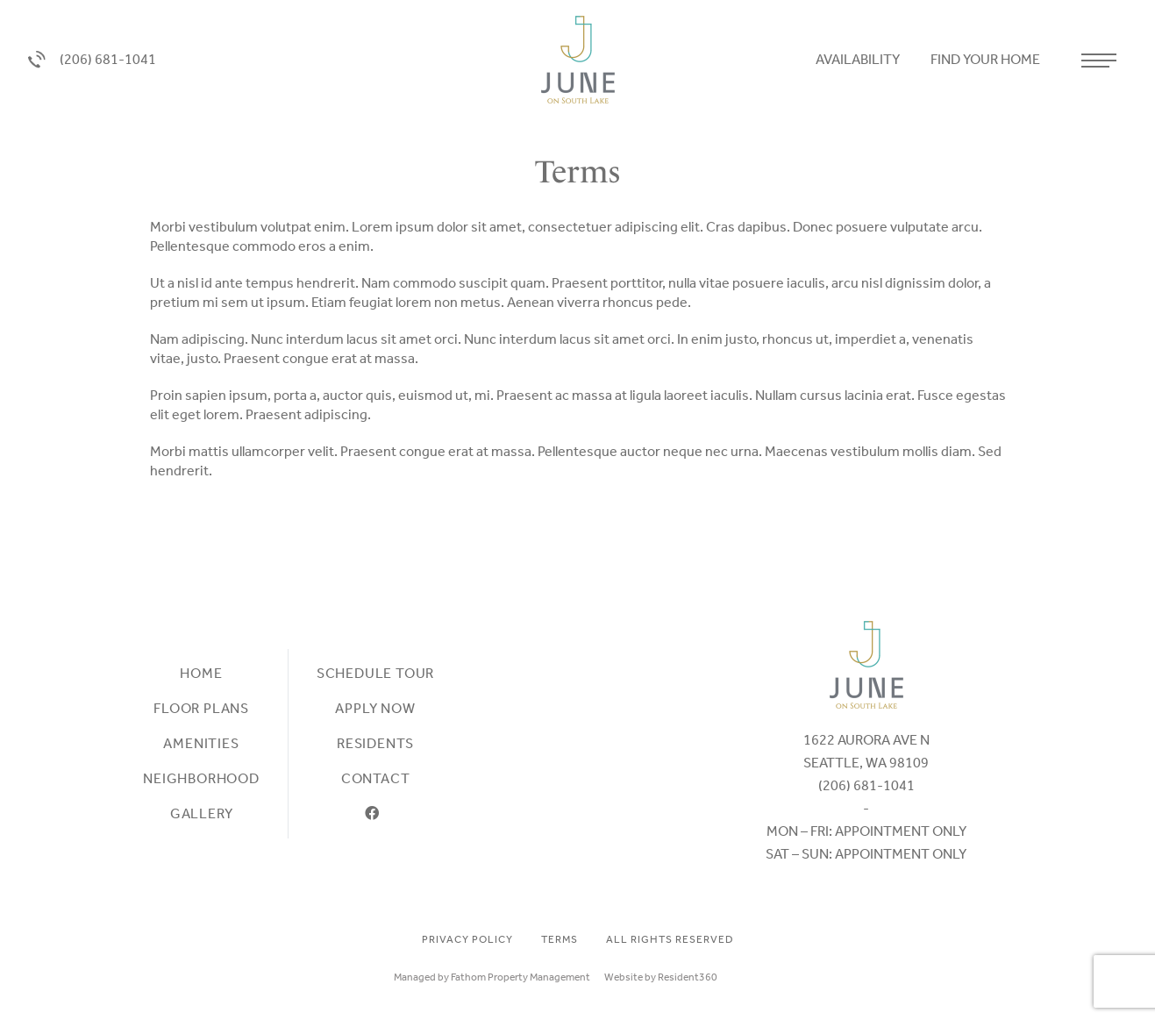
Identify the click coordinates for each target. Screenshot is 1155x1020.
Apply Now (375, 708)
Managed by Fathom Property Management (492, 977)
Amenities (201, 743)
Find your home (986, 59)
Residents (375, 743)
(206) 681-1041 (92, 60)
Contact (375, 778)
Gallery (201, 813)
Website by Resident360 (660, 977)
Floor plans (201, 708)
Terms (559, 939)
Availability (859, 59)
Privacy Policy (467, 939)
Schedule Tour (375, 673)
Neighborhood (201, 778)
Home (201, 673)
